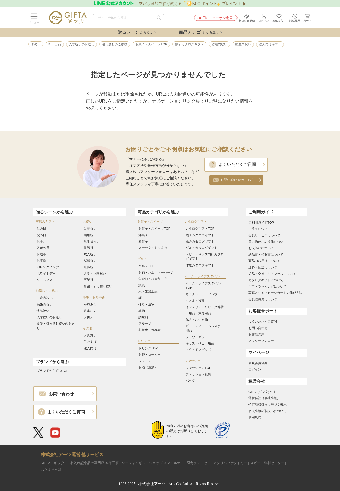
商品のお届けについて (264, 261)
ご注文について (259, 229)
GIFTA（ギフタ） (54, 463)
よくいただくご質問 (237, 164)
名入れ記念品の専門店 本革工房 (94, 463)
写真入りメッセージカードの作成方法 (275, 293)
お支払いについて (261, 248)
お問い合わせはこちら (237, 180)
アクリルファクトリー (230, 463)
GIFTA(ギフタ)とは (262, 392)
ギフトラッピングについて (267, 286)
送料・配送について (262, 267)
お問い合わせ (257, 328)
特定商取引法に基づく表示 (267, 404)
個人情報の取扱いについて (267, 411)
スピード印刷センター (267, 463)
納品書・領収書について (265, 254)
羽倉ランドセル (199, 463)
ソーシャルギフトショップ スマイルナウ (153, 463)
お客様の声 (256, 334)
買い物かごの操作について (267, 242)
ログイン (254, 369)
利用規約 (254, 417)
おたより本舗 (51, 469)
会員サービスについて (264, 235)
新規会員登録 (257, 363)
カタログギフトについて (265, 280)
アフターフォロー (261, 340)
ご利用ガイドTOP (261, 222)
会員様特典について (262, 299)
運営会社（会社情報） (264, 398)
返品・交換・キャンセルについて (272, 274)
